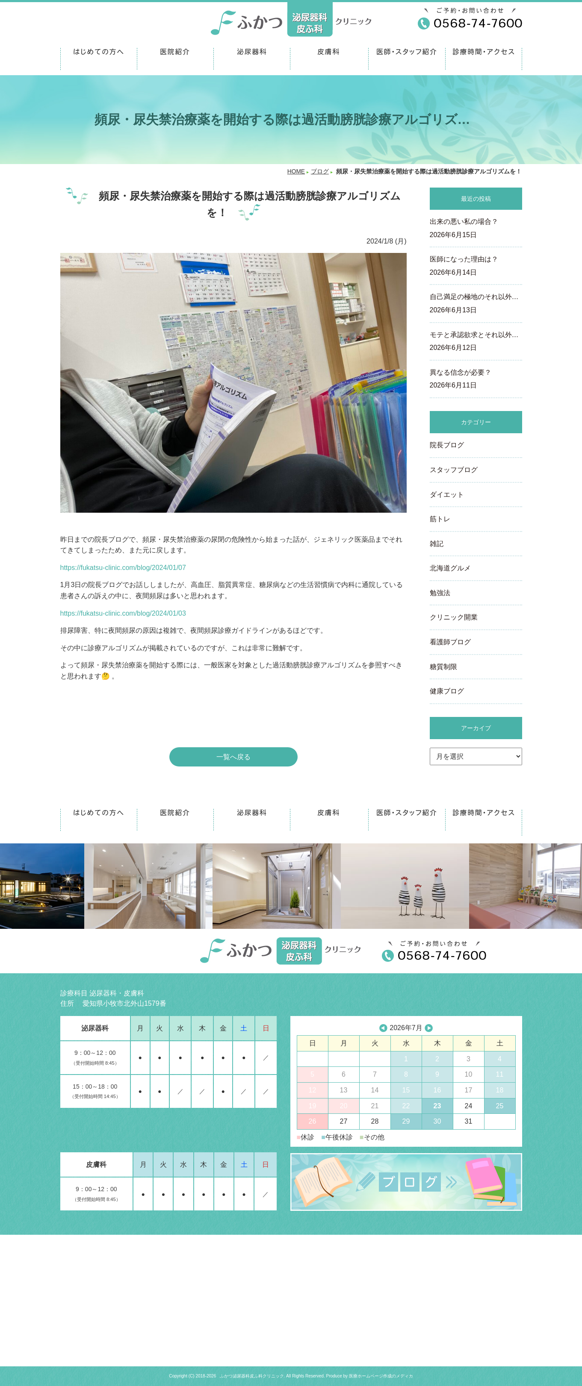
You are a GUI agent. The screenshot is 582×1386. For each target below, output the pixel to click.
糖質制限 (443, 666)
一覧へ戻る (233, 757)
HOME (296, 171)
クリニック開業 (454, 617)
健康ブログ (447, 691)
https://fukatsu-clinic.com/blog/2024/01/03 (123, 613)
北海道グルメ (450, 568)
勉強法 (440, 592)
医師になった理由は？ (476, 266)
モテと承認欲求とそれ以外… (476, 342)
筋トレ (440, 519)
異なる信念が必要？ (476, 380)
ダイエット (447, 494)
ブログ (320, 171)
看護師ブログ (450, 642)
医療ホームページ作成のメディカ (381, 1376)
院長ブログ (447, 445)
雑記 (436, 543)
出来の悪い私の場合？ (476, 229)
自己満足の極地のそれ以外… (476, 304)
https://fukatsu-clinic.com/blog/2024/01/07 (123, 567)
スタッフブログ (454, 469)
